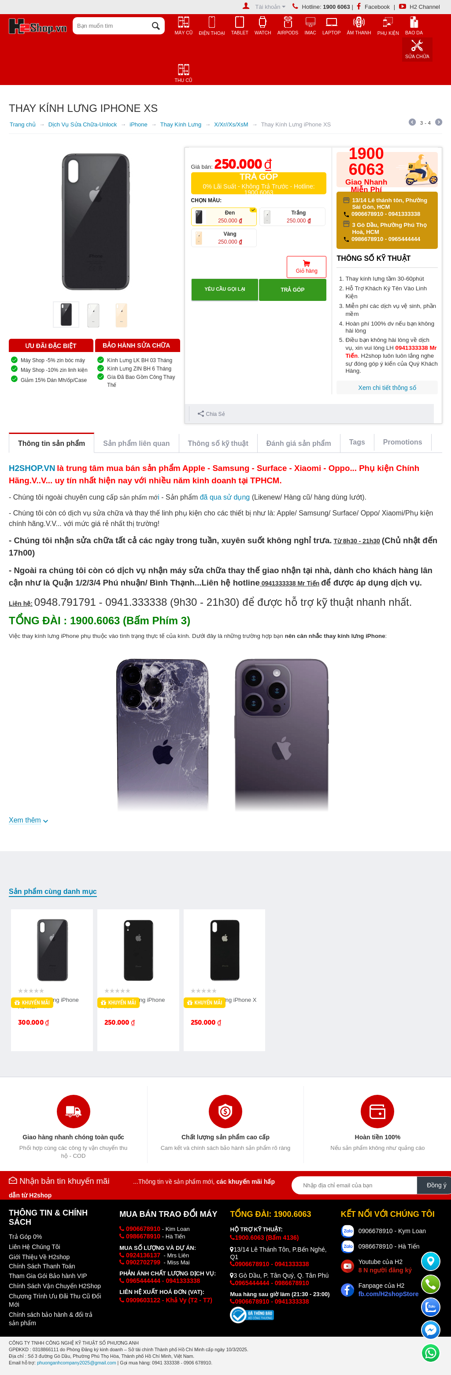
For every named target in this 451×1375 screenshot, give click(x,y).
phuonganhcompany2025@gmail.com (76, 1362)
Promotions (402, 442)
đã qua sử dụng (225, 497)
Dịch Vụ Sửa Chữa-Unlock (82, 124)
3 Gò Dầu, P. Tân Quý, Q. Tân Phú (279, 1275)
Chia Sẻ (211, 414)
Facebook (373, 7)
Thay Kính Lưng (181, 124)
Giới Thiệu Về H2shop (39, 1256)
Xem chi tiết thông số (387, 387)
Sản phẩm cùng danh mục (53, 891)
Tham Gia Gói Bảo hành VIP (48, 1275)
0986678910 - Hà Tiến (389, 1246)
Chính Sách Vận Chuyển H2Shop (55, 1286)
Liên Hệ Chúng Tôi (34, 1246)
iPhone (138, 124)
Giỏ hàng (307, 271)
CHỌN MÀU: (206, 200)
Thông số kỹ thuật (218, 443)
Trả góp (292, 290)
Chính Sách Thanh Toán (42, 1266)
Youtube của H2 (385, 1266)
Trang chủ (23, 124)
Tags (357, 442)
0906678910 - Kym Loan (392, 1230)
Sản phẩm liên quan (136, 443)
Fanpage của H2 (389, 1289)
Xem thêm (25, 820)
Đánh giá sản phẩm (298, 443)
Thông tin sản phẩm (51, 443)
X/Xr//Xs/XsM (231, 124)
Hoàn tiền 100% (378, 1137)
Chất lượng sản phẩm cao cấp (225, 1137)
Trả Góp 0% (25, 1236)
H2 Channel (419, 7)
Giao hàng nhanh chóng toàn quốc (73, 1137)
